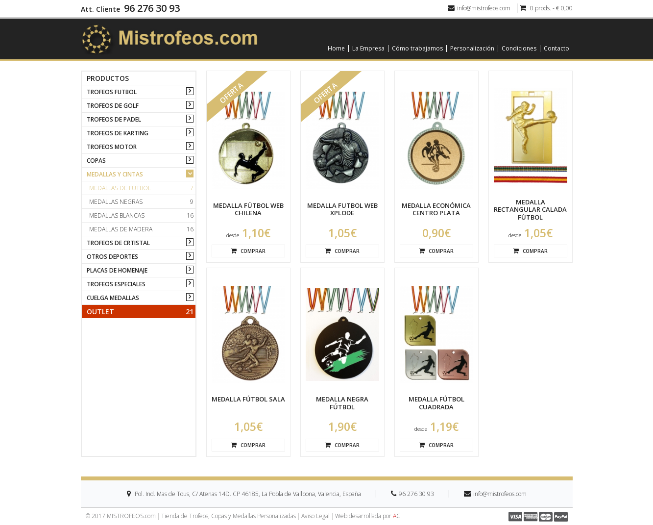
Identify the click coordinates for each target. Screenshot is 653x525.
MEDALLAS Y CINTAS (115, 174)
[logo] (169, 38)
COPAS (96, 160)
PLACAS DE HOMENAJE (117, 270)
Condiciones (519, 48)
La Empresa (368, 48)
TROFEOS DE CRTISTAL (118, 243)
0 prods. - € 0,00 (546, 8)
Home (336, 48)
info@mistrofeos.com (479, 8)
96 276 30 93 (152, 8)
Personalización (472, 48)
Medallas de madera (141, 229)
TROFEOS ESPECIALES (116, 284)
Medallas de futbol (141, 188)
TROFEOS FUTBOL (112, 92)
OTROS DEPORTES (112, 256)
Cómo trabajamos (417, 48)
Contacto (556, 48)
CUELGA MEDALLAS (113, 298)
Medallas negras (141, 202)
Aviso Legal (315, 516)
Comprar (248, 251)
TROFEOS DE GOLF (113, 105)
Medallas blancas (141, 215)
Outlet (140, 311)
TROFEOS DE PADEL (114, 119)
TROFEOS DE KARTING (117, 133)
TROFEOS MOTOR (112, 147)
